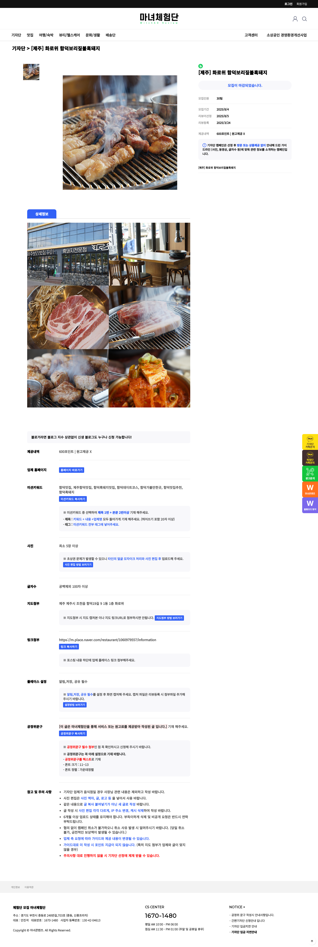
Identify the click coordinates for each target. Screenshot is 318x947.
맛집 (30, 35)
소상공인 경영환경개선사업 (287, 35)
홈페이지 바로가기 (72, 470)
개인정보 (15, 887)
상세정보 (41, 213)
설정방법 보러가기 (75, 705)
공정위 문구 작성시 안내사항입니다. (252, 915)
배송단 (110, 35)
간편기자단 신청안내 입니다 (248, 920)
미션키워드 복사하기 (73, 499)
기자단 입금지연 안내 (244, 926)
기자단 (16, 35)
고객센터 (251, 35)
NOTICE (237, 907)
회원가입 (302, 4)
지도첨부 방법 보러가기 (169, 618)
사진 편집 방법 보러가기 (78, 564)
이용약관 (29, 887)
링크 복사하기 (69, 647)
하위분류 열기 (260, 35)
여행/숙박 (46, 35)
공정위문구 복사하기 (73, 733)
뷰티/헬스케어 (69, 35)
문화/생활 (93, 35)
